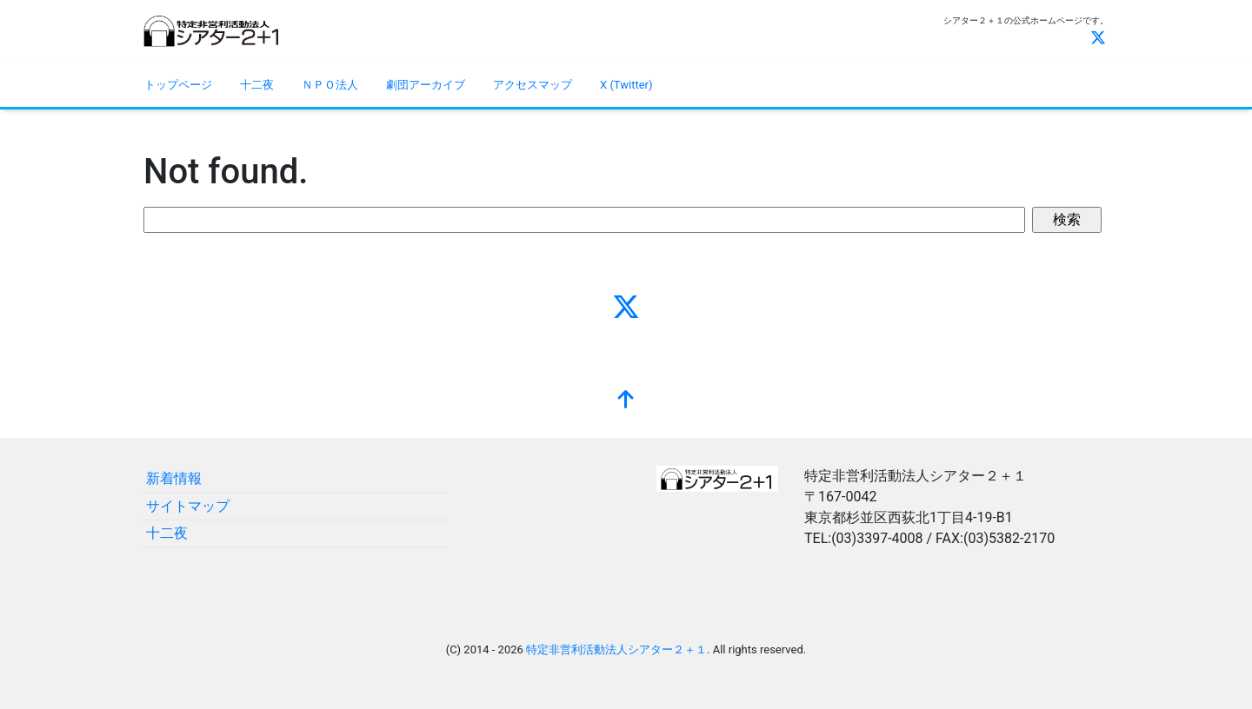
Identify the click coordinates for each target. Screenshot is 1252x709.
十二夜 (257, 84)
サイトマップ (188, 506)
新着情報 (174, 478)
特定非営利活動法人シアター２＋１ (616, 649)
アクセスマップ (532, 84)
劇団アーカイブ (425, 84)
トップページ (178, 84)
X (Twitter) (626, 84)
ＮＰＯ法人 (330, 84)
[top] (626, 401)
